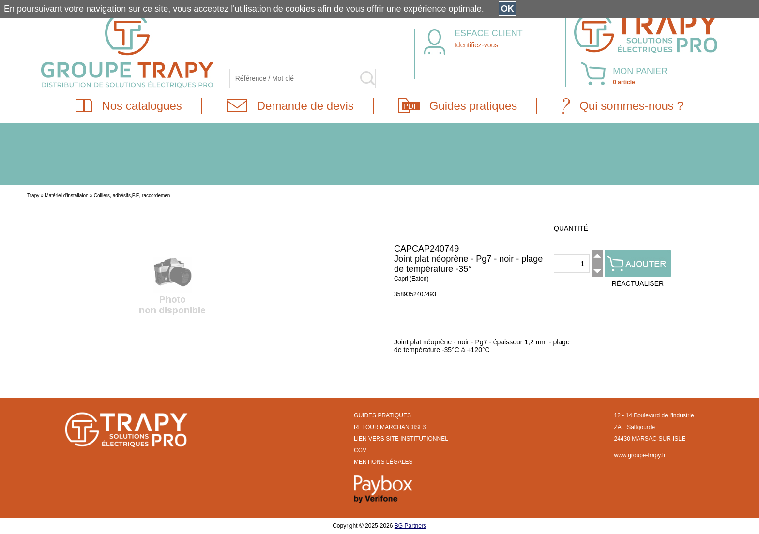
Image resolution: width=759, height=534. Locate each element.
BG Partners (410, 525)
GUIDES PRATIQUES (382, 415)
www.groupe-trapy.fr (640, 455)
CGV (360, 450)
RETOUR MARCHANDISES (390, 427)
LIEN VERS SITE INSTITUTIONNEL (401, 438)
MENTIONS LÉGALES (383, 462)
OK (507, 9)
